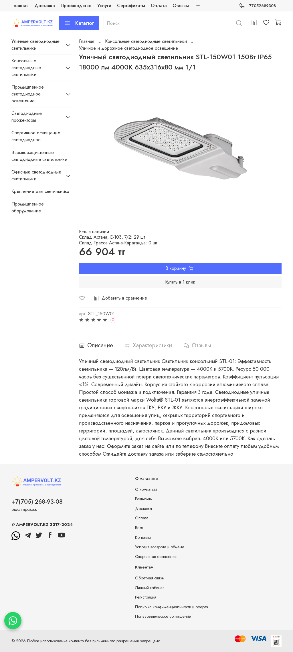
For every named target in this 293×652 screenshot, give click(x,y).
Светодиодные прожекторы (26, 116)
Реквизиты (144, 499)
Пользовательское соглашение (163, 616)
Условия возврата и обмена (159, 547)
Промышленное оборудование (27, 207)
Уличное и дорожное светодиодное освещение (128, 48)
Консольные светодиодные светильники (146, 41)
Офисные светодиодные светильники (36, 175)
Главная (20, 5)
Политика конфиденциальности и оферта (171, 607)
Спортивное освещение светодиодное (35, 136)
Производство (76, 5)
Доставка (44, 5)
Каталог (79, 23)
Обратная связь (149, 578)
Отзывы (181, 5)
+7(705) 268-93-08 (37, 501)
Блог (139, 528)
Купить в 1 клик (180, 282)
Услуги (104, 5)
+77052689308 (257, 6)
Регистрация (145, 597)
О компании (146, 489)
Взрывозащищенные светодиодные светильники (39, 156)
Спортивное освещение (156, 556)
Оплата (159, 5)
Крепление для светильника (40, 191)
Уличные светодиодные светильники (35, 44)
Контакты (143, 537)
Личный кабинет (149, 588)
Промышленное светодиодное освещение (27, 94)
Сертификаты (131, 5)
